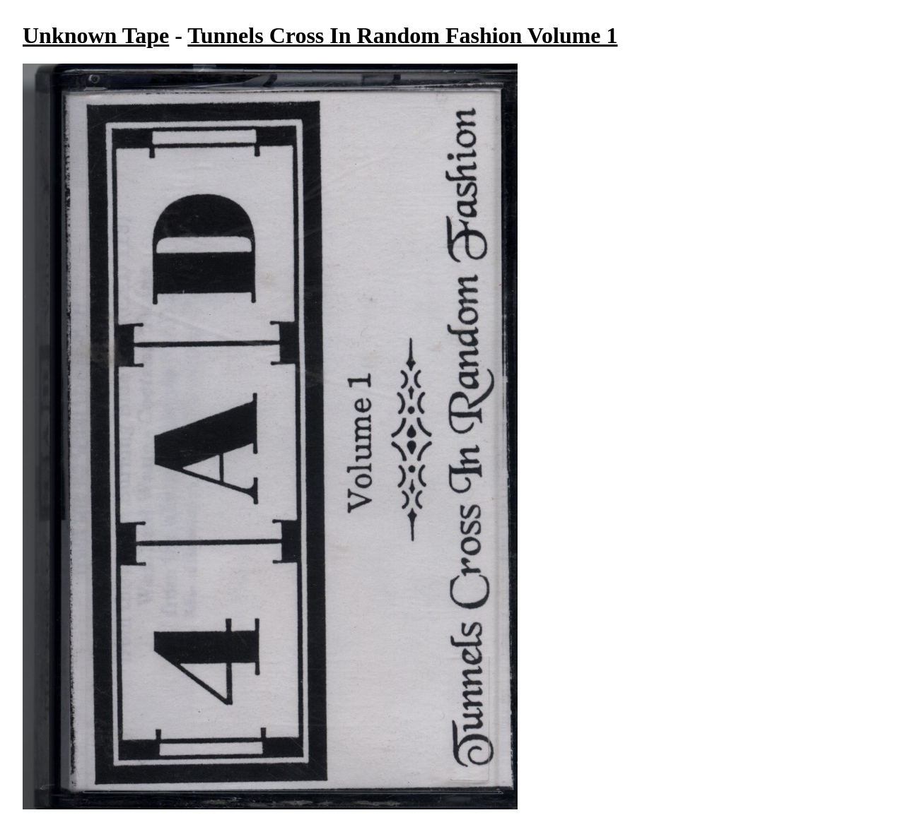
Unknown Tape (96, 35)
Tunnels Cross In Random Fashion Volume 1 (402, 35)
